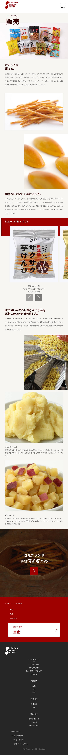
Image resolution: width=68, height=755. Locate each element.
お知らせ (17, 731)
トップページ (8, 604)
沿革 (34, 707)
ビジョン (34, 674)
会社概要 (34, 704)
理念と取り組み (34, 668)
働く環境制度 (34, 725)
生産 (11, 610)
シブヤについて (34, 664)
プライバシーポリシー (21, 744)
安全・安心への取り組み (34, 671)
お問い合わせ (18, 735)
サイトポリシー (19, 740)
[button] (38, 297)
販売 (34, 692)
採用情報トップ (34, 719)
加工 (11, 614)
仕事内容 (34, 722)
